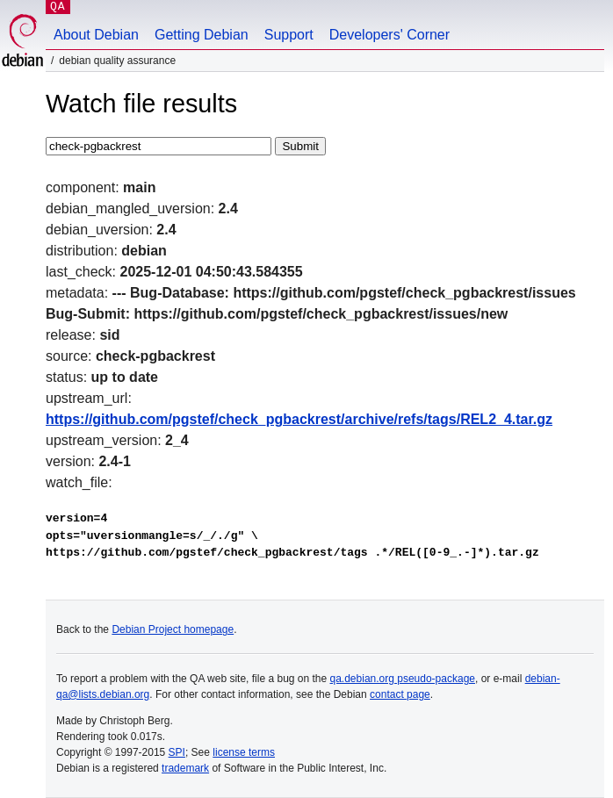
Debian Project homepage (173, 629)
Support (289, 34)
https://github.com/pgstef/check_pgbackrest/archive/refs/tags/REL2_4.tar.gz (299, 419)
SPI (177, 752)
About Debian (96, 34)
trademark (185, 768)
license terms (244, 752)
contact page (400, 694)
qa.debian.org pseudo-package (402, 678)
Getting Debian (202, 34)
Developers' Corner (389, 34)
